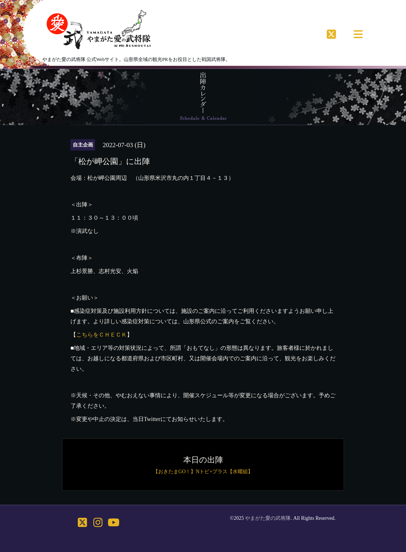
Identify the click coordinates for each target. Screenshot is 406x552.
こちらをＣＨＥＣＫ (101, 334)
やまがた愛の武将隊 (268, 518)
